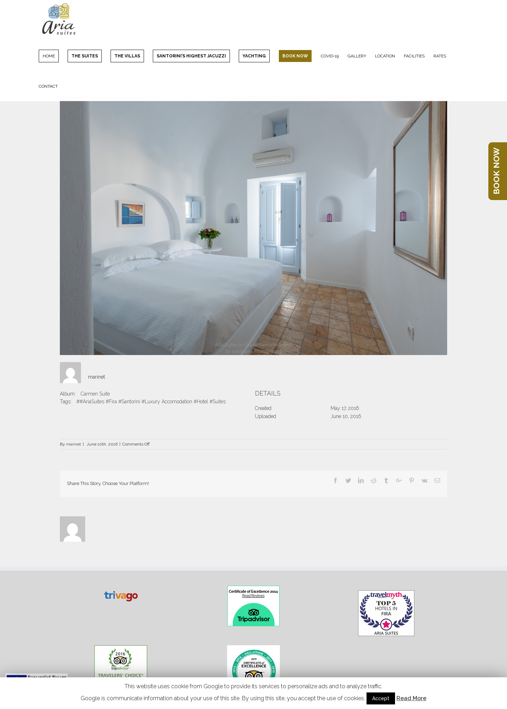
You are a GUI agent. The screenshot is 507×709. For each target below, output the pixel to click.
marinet (96, 377)
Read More (411, 698)
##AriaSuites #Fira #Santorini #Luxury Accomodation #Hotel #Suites (151, 401)
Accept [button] (380, 698)
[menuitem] (53, 56)
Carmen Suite (95, 394)
